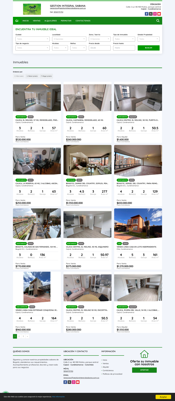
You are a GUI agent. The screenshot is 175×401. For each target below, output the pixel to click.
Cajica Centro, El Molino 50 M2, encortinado (87, 310)
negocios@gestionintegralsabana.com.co (68, 8)
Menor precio (32, 76)
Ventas (36, 21)
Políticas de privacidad (112, 374)
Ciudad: (19, 35)
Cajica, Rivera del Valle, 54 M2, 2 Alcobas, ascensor (138, 310)
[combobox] (33, 39)
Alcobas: (55, 43)
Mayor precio (46, 76)
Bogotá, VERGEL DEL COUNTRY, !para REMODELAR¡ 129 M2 (138, 183)
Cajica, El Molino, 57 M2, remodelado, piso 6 (37, 120)
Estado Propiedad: (145, 35)
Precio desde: (94, 43)
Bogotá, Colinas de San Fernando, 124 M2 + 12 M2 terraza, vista (37, 247)
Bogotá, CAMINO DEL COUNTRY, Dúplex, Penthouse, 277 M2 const (87, 183)
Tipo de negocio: (22, 43)
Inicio (26, 21)
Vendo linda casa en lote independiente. (137, 247)
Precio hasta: (118, 43)
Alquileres (51, 21)
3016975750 (58, 12)
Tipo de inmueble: (120, 35)
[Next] (27, 336)
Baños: (73, 43)
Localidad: (56, 35)
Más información (69, 397)
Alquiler (106, 367)
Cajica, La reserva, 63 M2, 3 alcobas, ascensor (37, 183)
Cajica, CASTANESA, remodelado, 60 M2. (84, 120)
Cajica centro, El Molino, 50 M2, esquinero (87, 247)
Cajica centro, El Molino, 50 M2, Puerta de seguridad (138, 120)
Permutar (66, 21)
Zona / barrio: (95, 35)
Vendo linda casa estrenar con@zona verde (37, 310)
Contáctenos (83, 21)
